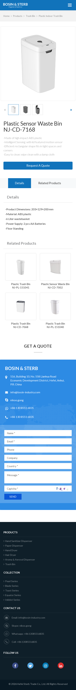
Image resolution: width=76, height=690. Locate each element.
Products (17, 16)
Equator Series (12, 595)
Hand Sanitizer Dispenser (17, 540)
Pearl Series (10, 581)
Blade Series (10, 585)
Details (19, 183)
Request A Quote (38, 165)
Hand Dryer (10, 550)
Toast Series (11, 590)
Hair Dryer (9, 554)
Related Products (49, 183)
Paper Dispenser (13, 545)
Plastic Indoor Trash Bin (51, 16)
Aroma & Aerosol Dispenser (19, 559)
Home (6, 16)
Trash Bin (30, 16)
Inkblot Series (11, 599)
